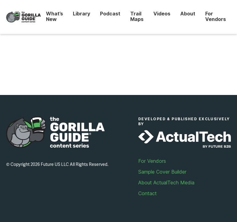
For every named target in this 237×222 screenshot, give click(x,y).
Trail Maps (136, 16)
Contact (147, 193)
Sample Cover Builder (162, 172)
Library (81, 13)
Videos (161, 13)
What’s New (54, 16)
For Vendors (215, 16)
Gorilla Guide (23, 17)
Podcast (110, 13)
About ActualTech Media (166, 182)
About (187, 13)
